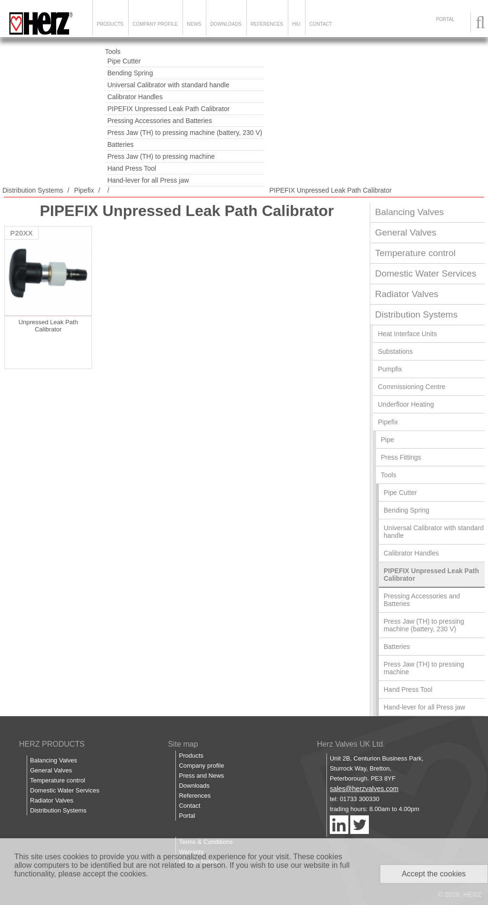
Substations (395, 351)
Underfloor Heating (406, 404)
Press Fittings (401, 457)
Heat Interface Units (407, 334)
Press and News (201, 775)
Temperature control (415, 253)
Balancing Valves (409, 212)
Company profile (201, 765)
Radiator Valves (406, 294)
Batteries (120, 144)
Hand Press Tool (131, 168)
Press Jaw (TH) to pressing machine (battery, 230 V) (184, 132)
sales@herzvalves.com (364, 788)
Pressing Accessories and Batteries (159, 120)
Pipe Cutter (124, 61)
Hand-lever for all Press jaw (148, 180)
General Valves (406, 232)
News (194, 24)
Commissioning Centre (412, 387)
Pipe (387, 439)
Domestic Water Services (426, 273)
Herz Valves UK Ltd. (351, 744)
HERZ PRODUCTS (52, 744)
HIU (296, 24)
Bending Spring (130, 73)
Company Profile (155, 24)
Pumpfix (390, 369)
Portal (187, 815)
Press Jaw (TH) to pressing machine (161, 156)
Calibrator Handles (135, 97)
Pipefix (84, 190)
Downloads (226, 24)
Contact (320, 24)
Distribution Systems (32, 190)
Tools (113, 51)
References (267, 24)
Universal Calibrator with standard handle (168, 85)
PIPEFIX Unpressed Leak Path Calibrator (168, 109)
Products (110, 24)
